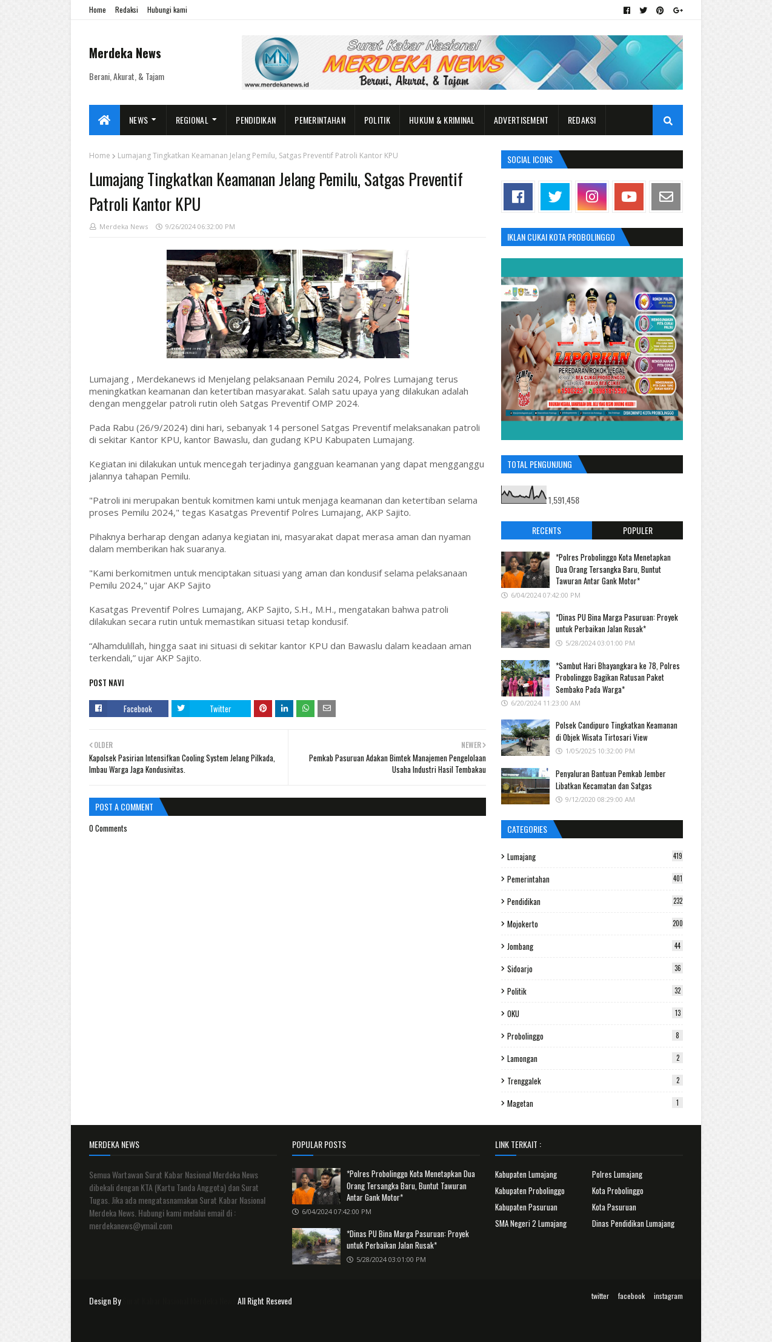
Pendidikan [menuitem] (256, 119)
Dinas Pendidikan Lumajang (633, 1223)
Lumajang (595, 856)
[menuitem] (104, 120)
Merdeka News (125, 53)
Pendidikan (595, 901)
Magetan (595, 1103)
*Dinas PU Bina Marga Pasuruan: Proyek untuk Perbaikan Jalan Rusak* (617, 623)
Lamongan (595, 1058)
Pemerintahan (595, 879)
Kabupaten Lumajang (526, 1174)
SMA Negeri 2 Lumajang (531, 1223)
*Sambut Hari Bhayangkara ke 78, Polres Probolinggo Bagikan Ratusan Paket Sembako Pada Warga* (618, 677)
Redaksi (126, 9)
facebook (631, 1295)
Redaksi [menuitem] (582, 119)
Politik (595, 991)
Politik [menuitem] (377, 119)
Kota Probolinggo (618, 1190)
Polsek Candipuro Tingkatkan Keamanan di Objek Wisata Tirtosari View (616, 731)
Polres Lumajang (617, 1174)
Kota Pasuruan (614, 1207)
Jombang (595, 946)
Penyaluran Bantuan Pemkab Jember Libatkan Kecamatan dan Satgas (611, 779)
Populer (638, 530)
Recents (546, 530)
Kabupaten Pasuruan (526, 1207)
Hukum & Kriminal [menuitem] (442, 119)
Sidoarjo (595, 969)
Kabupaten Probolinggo (530, 1190)
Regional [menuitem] (192, 119)
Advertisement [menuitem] (521, 119)
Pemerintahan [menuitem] (319, 119)
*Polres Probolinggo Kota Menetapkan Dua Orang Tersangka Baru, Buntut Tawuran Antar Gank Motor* (613, 569)
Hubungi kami (167, 9)
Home (97, 9)
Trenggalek (595, 1081)
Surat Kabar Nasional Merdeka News (179, 1300)
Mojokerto (595, 924)
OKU (595, 1013)
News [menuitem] (138, 119)
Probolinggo (595, 1036)
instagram (668, 1295)
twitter (600, 1295)
